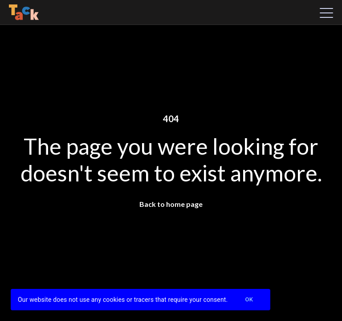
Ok (249, 300)
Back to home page (171, 204)
